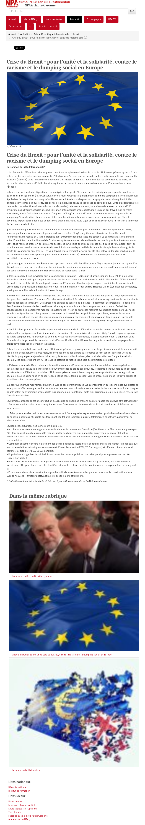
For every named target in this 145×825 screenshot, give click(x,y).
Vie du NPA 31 (31, 19)
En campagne (94, 19)
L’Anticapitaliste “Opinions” (23, 809)
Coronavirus (15, 26)
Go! (132, 11)
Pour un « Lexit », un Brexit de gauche (32, 576)
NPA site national (17, 787)
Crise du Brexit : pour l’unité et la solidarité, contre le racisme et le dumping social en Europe (62, 655)
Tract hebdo (14, 812)
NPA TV (112, 19)
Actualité (74, 19)
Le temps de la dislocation (26, 770)
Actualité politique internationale (51, 34)
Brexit (76, 34)
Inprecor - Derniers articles (22, 805)
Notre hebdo (15, 801)
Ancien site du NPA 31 (19, 819)
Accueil (12, 19)
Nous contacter (54, 19)
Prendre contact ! (47, 26)
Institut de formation (19, 791)
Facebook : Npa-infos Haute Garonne (28, 816)
